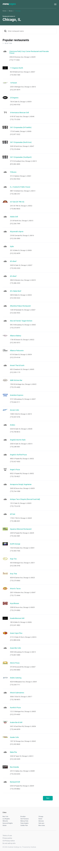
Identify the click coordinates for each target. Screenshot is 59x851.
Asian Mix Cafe (15, 648)
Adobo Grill (14, 217)
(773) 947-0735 (15, 417)
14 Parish (13, 83)
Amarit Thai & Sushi (17, 365)
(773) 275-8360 (15, 580)
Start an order (52, 54)
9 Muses (13, 172)
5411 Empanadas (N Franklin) (20, 127)
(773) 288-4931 (15, 521)
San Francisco (25, 818)
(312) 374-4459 (15, 714)
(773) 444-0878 (15, 729)
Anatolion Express (16, 395)
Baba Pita (13, 752)
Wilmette (5, 821)
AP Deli (12, 514)
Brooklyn (23, 816)
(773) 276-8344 (15, 149)
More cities (41, 825)
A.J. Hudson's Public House (20, 187)
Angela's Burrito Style (18, 440)
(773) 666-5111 (15, 402)
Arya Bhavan (14, 603)
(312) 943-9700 (15, 105)
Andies (12, 425)
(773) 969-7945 (15, 551)
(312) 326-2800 (15, 238)
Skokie (4, 825)
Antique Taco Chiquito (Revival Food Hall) (25, 499)
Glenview (41, 821)
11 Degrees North (16, 68)
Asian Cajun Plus (16, 633)
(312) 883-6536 (15, 640)
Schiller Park (24, 825)
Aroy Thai (13, 574)
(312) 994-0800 (15, 670)
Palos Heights (24, 823)
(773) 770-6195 (15, 506)
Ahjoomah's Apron (16, 232)
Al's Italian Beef (15, 291)
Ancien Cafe (14, 410)
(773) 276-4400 (15, 387)
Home (4, 11)
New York (5, 816)
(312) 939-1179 (15, 372)
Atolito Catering (15, 678)
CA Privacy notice (9, 841)
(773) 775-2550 (15, 119)
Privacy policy (7, 838)
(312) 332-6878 (15, 253)
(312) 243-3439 (15, 759)
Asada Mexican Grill (17, 618)
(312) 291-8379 (15, 90)
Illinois (11, 11)
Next (47, 798)
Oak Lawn (41, 823)
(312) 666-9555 (15, 313)
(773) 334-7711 (15, 685)
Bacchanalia (14, 767)
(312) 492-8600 (15, 744)
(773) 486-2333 (15, 283)
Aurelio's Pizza (15, 707)
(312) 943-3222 (15, 298)
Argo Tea (13, 559)
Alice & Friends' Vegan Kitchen (21, 321)
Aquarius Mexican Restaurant (21, 529)
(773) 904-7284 (15, 75)
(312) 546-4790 (15, 566)
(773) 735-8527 (15, 476)
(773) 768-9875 (15, 699)
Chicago (40, 816)
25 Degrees (14, 98)
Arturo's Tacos (15, 588)
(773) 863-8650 (15, 209)
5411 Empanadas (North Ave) (21, 142)
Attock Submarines (17, 693)
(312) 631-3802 (15, 625)
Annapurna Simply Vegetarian (21, 484)
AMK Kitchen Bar (16, 380)
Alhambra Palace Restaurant (20, 306)
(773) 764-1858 (15, 491)
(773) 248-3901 (15, 447)
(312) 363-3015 (15, 343)
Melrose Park (24, 821)
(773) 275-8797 (15, 328)
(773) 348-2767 (15, 194)
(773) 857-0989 (15, 655)
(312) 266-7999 (15, 224)
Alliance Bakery (15, 336)
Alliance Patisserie (17, 351)
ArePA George (15, 544)
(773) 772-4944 (15, 595)
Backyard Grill (15, 782)
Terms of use (7, 835)
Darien (40, 818)
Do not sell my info (9, 843)
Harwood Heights (8, 823)
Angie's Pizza (15, 469)
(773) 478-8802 (15, 789)
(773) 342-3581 (15, 536)
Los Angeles (6, 818)
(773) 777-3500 (14, 60)
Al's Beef (13, 261)
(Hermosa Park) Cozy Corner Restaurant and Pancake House (29, 52)
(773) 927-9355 (15, 461)
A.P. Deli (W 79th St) (17, 202)
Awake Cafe (14, 737)
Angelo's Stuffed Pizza (18, 455)
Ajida (12, 246)
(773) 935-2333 (15, 268)
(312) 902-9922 (15, 179)
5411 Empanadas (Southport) (21, 157)
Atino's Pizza (14, 663)
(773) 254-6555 (15, 774)
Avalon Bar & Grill (16, 722)
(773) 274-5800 (15, 610)
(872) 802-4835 (15, 164)
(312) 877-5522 (15, 134)
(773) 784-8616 (15, 432)
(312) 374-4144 (15, 357)
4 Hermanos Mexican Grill (19, 113)
